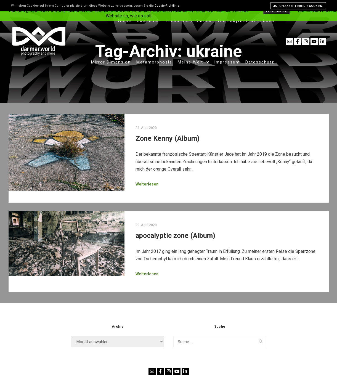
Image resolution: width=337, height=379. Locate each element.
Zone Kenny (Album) (168, 138)
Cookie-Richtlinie (167, 5)
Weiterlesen (147, 184)
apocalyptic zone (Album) (175, 236)
